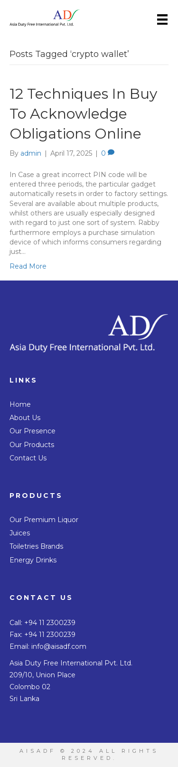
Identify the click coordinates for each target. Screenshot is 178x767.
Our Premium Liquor (43, 519)
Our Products (31, 444)
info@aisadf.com (58, 646)
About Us (24, 417)
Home (20, 404)
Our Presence (32, 431)
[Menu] (162, 19)
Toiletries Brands (36, 546)
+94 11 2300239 (49, 622)
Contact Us (28, 458)
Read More (28, 266)
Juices (19, 533)
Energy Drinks (32, 560)
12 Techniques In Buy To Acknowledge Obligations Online (83, 113)
